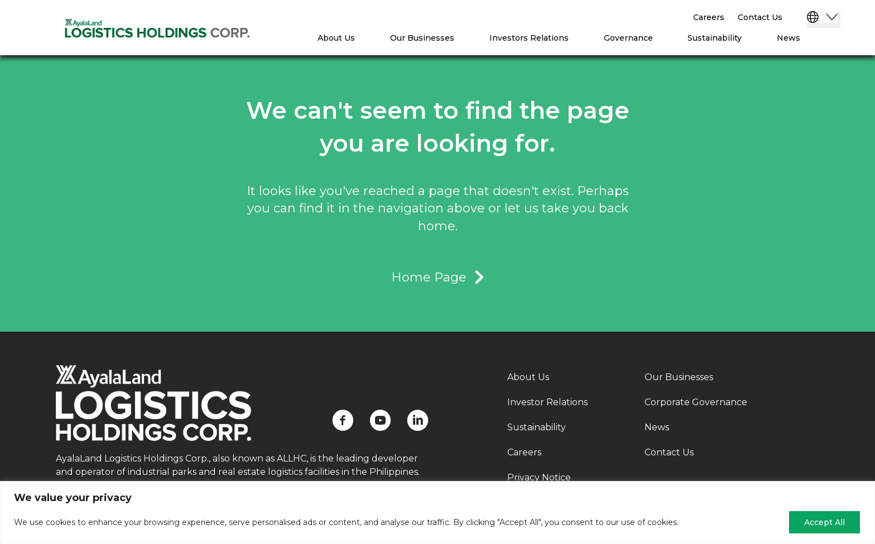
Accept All (824, 522)
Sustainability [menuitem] (715, 38)
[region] (437, 512)
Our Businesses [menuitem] (422, 38)
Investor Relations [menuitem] (547, 402)
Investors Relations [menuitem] (529, 38)
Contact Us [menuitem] (760, 17)
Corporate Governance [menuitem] (696, 402)
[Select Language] (823, 19)
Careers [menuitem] (708, 17)
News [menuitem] (788, 38)
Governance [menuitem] (628, 38)
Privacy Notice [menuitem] (539, 477)
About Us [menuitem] (336, 38)
